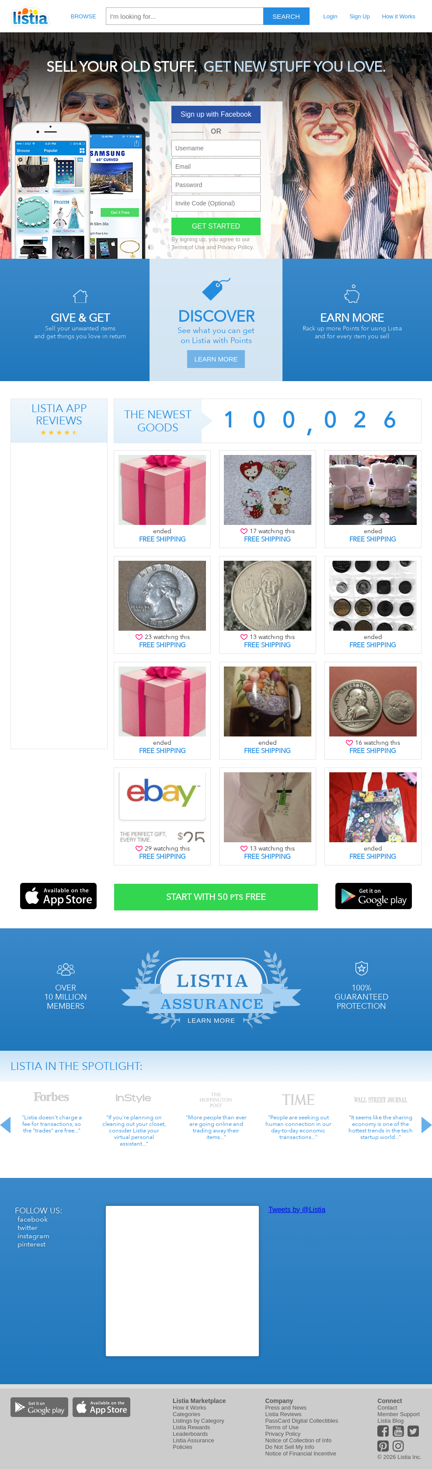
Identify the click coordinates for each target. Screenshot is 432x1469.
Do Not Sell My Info (289, 1447)
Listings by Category (198, 1420)
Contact (387, 1407)
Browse (83, 16)
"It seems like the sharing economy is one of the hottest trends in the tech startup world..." (380, 1127)
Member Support (398, 1414)
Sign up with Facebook (216, 114)
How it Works (398, 16)
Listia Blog (390, 1420)
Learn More (215, 359)
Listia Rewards (191, 1427)
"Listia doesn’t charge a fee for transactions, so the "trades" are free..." (52, 1124)
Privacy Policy (235, 247)
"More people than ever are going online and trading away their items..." (216, 1127)
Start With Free (216, 897)
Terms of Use (188, 247)
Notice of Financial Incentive (300, 1453)
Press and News (286, 1407)
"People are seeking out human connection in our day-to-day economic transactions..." (298, 1127)
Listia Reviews (283, 1414)
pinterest (31, 1244)
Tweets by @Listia (296, 1209)
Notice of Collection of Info (298, 1440)
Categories (186, 1414)
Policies (182, 1447)
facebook (32, 1219)
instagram (33, 1236)
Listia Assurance (193, 1440)
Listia (30, 16)
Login (331, 16)
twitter (27, 1227)
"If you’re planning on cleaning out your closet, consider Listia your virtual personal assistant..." (134, 1130)
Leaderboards (190, 1434)
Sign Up (359, 16)
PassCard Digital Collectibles (301, 1420)
